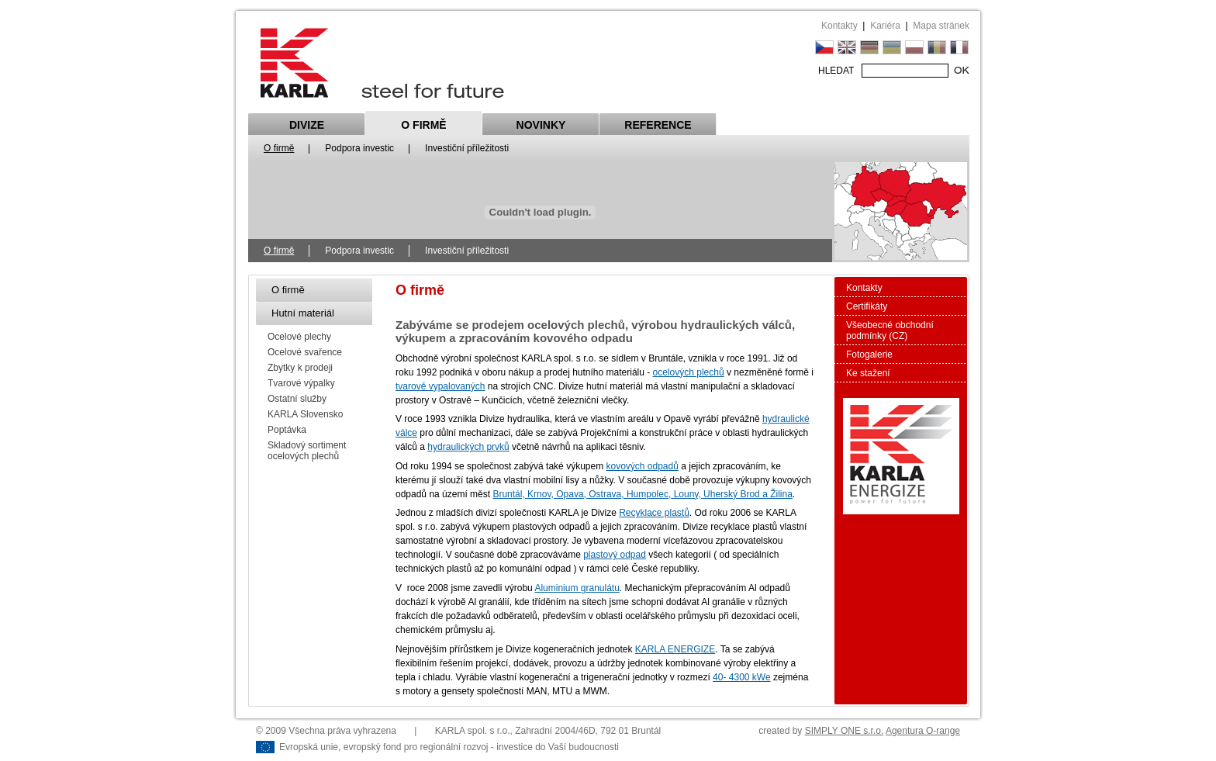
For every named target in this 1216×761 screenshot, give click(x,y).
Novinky (541, 125)
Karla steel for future (382, 63)
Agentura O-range (923, 730)
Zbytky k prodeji (300, 367)
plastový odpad (614, 554)
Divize (306, 125)
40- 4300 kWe (742, 677)
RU (936, 47)
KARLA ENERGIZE (675, 649)
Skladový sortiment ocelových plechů (307, 451)
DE (869, 47)
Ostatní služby (297, 398)
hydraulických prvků (468, 446)
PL (914, 47)
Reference (657, 125)
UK (891, 47)
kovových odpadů (642, 466)
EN (846, 47)
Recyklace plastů (654, 512)
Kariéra (885, 25)
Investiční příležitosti (467, 148)
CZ (824, 47)
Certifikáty (866, 306)
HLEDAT (836, 70)
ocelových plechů (688, 372)
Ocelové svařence (305, 352)
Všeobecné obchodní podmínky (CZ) (890, 330)
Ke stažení (868, 373)
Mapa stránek (941, 25)
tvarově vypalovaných (440, 386)
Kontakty (839, 25)
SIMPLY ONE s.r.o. (844, 730)
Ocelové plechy (299, 336)
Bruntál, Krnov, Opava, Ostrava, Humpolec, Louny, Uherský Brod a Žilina (642, 494)
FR (959, 47)
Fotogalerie (869, 354)
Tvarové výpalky (301, 383)
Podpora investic (359, 148)
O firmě (423, 125)
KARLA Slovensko (305, 414)
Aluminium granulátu (576, 588)
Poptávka (287, 429)
